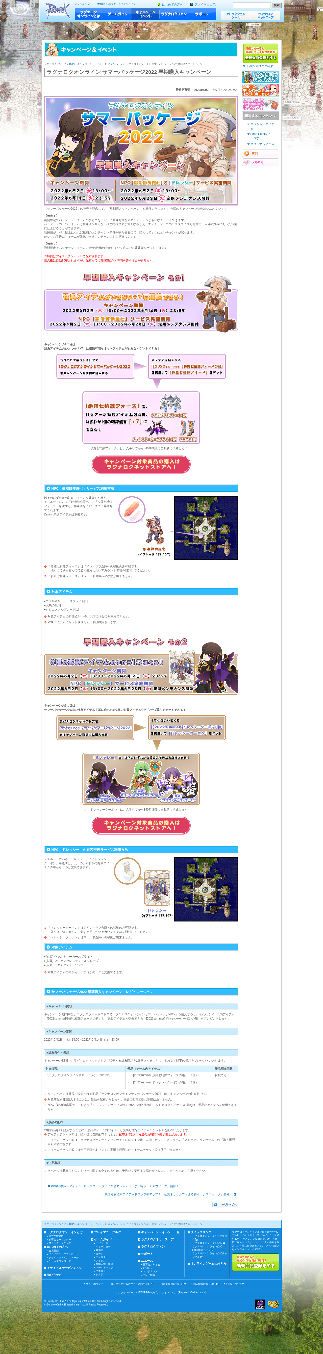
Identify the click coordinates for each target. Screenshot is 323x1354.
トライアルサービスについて (66, 1268)
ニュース (147, 1260)
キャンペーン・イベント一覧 (160, 1232)
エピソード (102, 1243)
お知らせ (148, 1268)
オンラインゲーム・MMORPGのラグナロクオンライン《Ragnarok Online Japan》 (161, 1292)
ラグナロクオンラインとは (89, 14)
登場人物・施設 (104, 1264)
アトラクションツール (236, 15)
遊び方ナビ (54, 1275)
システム (101, 1274)
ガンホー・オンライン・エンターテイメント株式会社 (260, 1304)
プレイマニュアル (206, 4)
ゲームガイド (117, 14)
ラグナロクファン (174, 14)
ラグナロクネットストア (265, 15)
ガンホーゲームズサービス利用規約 (130, 1283)
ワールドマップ (104, 1267)
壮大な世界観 (56, 1236)
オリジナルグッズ (262, 144)
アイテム (101, 1260)
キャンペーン (115, 64)
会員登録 (54, 1250)
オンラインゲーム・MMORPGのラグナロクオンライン (105, 4)
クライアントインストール (63, 1257)
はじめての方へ (172, 4)
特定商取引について (172, 1283)
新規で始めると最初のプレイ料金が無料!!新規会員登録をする (255, 1262)
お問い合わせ (233, 1283)
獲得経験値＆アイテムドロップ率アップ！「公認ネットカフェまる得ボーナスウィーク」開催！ (112, 1186)
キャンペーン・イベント (145, 14)
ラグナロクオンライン (57, 11)
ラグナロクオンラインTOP (59, 64)
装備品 (99, 1250)
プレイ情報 (149, 1275)
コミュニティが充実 (60, 1243)
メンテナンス (150, 1271)
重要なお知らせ (151, 1264)
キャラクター (103, 1246)
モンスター (102, 1257)
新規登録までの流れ (260, 66)
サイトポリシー (94, 1283)
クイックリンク (201, 1232)
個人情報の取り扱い (204, 1283)
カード (99, 1253)
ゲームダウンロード (60, 1261)
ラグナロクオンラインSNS (207, 1243)
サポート (202, 14)
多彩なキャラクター (60, 1239)
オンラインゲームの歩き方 (208, 1263)
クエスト (101, 1271)
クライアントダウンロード (63, 1254)
